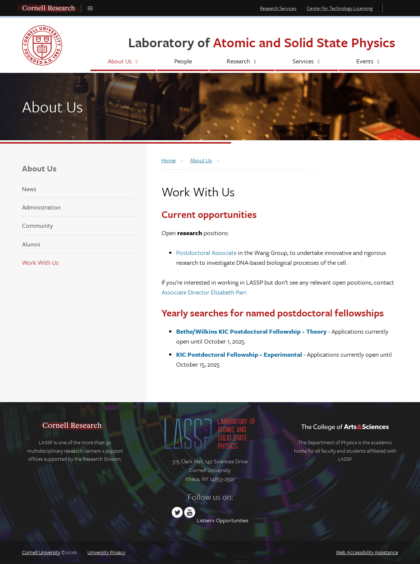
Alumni (31, 244)
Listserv (206, 520)
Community (37, 225)
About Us (39, 168)
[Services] (306, 62)
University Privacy (106, 552)
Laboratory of (261, 42)
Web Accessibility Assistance (367, 552)
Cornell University (41, 552)
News (29, 188)
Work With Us (40, 262)
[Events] (368, 62)
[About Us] (123, 62)
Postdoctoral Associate (206, 252)
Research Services (278, 8)
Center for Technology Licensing (340, 8)
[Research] (242, 62)
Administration (41, 207)
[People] (183, 62)
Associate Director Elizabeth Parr (203, 292)
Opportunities (232, 520)
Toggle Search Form (392, 8)
